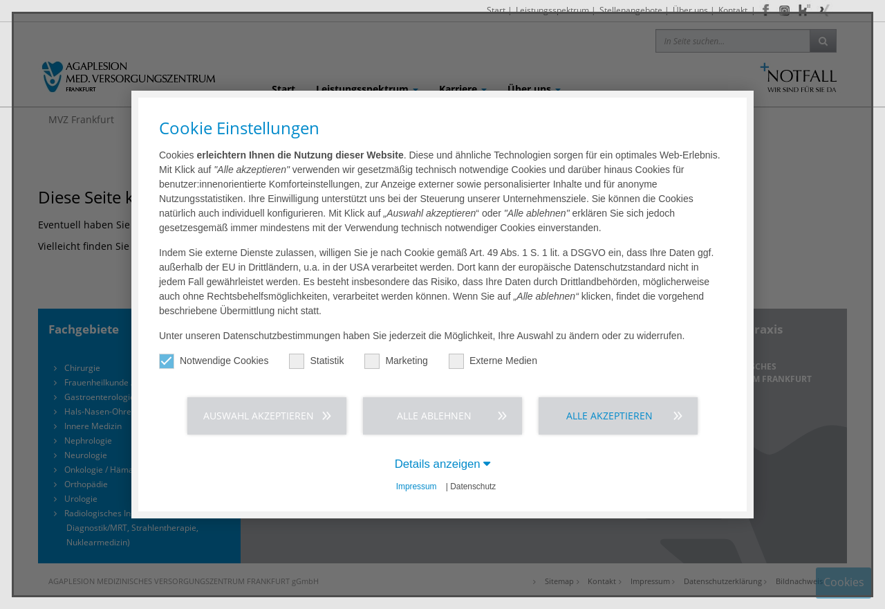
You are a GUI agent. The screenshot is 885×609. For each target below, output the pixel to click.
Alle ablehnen (434, 415)
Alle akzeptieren (609, 415)
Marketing (395, 361)
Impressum (416, 486)
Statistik (316, 361)
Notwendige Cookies (213, 361)
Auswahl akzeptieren (258, 415)
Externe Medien (493, 361)
